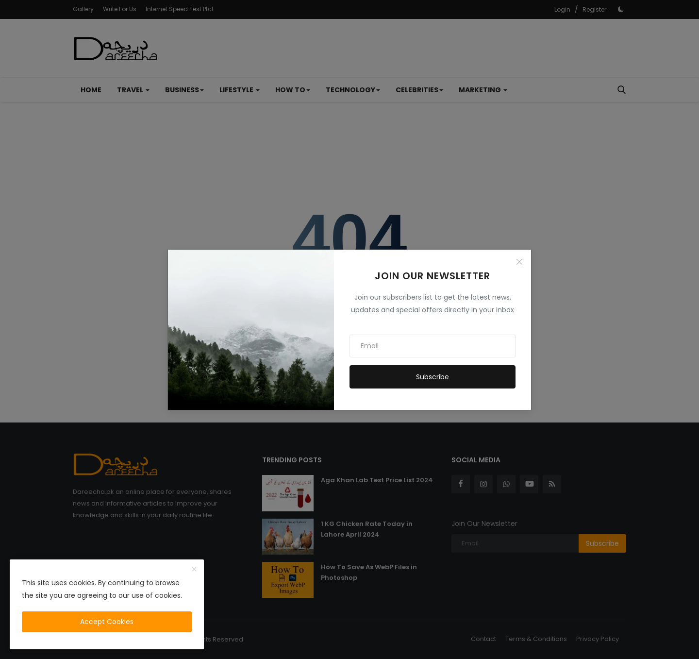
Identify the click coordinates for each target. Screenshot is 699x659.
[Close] (519, 261)
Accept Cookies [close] (106, 621)
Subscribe (432, 377)
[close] (194, 569)
